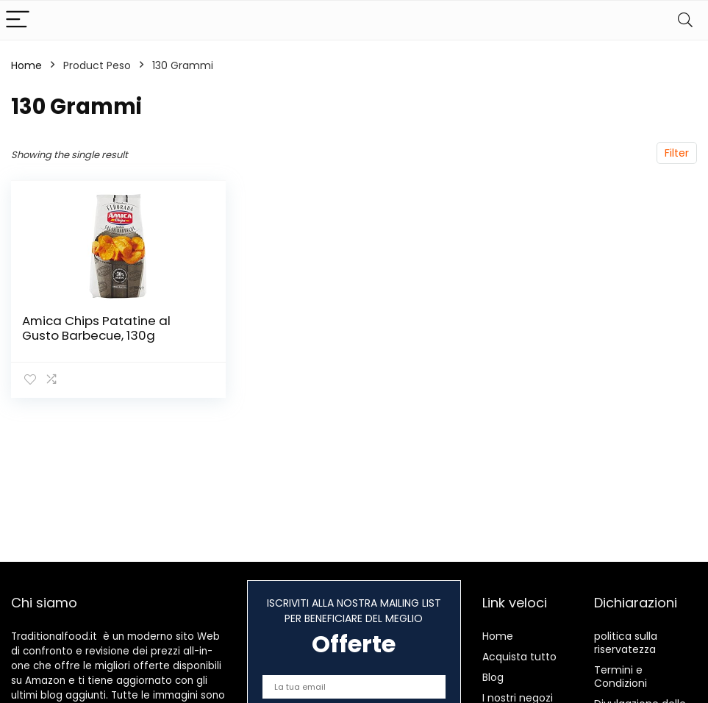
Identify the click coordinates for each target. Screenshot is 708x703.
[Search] (685, 20)
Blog (493, 677)
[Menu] (17, 20)
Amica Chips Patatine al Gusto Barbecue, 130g (96, 328)
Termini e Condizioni (620, 676)
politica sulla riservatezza (625, 643)
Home (26, 65)
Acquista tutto (519, 656)
